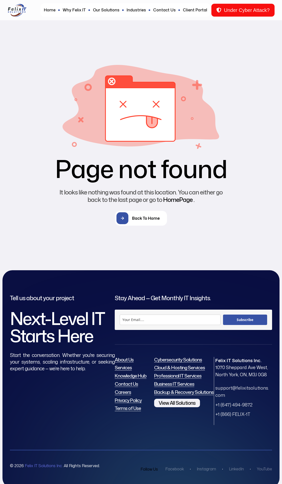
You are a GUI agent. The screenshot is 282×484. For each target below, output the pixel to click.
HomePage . (179, 199)
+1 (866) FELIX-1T (232, 414)
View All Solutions (177, 402)
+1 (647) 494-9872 (234, 405)
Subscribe (245, 319)
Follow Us (149, 469)
